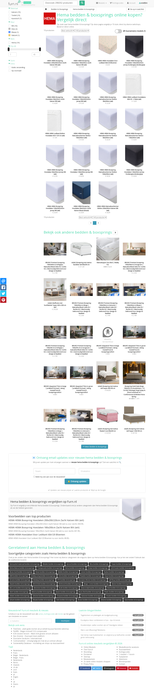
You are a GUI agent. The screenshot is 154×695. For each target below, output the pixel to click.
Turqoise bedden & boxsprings (67, 596)
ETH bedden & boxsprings (66, 580)
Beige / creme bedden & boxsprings (96, 584)
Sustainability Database (22, 643)
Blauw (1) (15, 32)
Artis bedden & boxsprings (68, 576)
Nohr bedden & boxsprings (19, 592)
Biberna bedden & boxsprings (42, 592)
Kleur (11, 22)
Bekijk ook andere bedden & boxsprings (81, 232)
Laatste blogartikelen (90, 610)
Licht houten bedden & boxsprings (122, 568)
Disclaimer (88, 654)
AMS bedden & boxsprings (19, 576)
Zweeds (16, 665)
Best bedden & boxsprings (116, 588)
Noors (15, 662)
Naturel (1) (15, 35)
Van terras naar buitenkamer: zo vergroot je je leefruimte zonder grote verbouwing (112, 636)
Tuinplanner (123, 657)
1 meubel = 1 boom (126, 654)
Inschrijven (65, 621)
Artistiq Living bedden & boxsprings (43, 576)
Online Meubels (90, 647)
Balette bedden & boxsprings (68, 572)
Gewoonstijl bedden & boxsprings (92, 588)
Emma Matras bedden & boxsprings (22, 568)
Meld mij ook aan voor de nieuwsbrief (49, 477)
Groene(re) (27, 3)
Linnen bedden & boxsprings (91, 572)
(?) (145, 31)
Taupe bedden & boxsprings (121, 564)
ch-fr (15, 670)
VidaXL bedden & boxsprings (20, 596)
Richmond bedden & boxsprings (70, 584)
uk (14, 682)
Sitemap (87, 657)
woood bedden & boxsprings (77, 564)
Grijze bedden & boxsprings (114, 576)
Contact (122, 664)
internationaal (36, 638)
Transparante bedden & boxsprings (49, 568)
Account (131, 3)
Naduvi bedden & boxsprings (114, 572)
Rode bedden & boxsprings (68, 588)
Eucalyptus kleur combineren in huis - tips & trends (112, 620)
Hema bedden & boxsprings (74, 568)
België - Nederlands (20, 655)
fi (13, 679)
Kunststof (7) (16, 18)
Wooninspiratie (125, 661)
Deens (15, 684)
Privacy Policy (89, 664)
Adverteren (123, 659)
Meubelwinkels (89, 659)
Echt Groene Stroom (21, 633)
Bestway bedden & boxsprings (43, 580)
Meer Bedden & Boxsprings (94, 446)
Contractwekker (19, 641)
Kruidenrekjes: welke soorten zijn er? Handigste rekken (112, 625)
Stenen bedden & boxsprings (122, 584)
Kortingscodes (124, 652)
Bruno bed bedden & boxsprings (21, 572)
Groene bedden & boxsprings (20, 580)
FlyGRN (16, 631)
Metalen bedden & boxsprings (53, 564)
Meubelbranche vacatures (129, 647)
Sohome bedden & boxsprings (43, 596)
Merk (11, 39)
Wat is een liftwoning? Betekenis (112, 630)
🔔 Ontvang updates (77, 481)
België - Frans (18, 658)
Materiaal (13, 8)
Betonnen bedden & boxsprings (45, 588)
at (14, 686)
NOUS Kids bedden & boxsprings (44, 584)
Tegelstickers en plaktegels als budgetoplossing (112, 615)
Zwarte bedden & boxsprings (20, 584)
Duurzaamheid (124, 649)
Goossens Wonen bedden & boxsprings (92, 580)
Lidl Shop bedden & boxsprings (119, 580)
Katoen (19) (16, 12)
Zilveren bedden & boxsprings (111, 600)
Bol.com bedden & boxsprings (20, 588)
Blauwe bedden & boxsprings (43, 600)
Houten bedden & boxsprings (116, 596)
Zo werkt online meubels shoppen (97, 661)
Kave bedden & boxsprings (134, 600)
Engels (15, 677)
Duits (15, 672)
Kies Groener (18, 636)
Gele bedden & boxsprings (65, 600)
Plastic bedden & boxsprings (114, 592)
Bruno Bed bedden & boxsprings (90, 592)
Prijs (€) (12, 46)
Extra (11, 64)
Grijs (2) (14, 29)
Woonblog (88, 652)
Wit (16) (14, 26)
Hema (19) (15, 42)
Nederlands (17, 650)
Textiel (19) (15, 15)
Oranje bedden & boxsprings (98, 568)
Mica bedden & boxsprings (99, 564)
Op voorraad (16, 70)
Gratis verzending (18, 67)
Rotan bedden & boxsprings (45, 572)
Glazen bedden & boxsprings (65, 592)
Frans (15, 653)
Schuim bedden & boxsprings (20, 600)
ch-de (15, 667)
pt (14, 674)
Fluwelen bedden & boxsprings (90, 576)
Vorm (11, 60)
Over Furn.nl (88, 649)
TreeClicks (17, 629)
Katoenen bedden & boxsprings (92, 596)
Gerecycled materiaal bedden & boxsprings (25, 564)
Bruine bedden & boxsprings (88, 600)
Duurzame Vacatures (21, 638)
